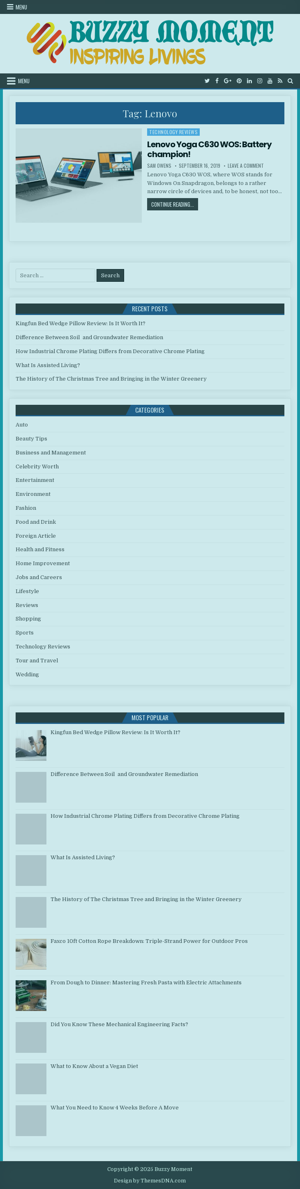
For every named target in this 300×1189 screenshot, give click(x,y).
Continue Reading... (174, 204)
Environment (33, 494)
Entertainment (35, 480)
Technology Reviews (173, 131)
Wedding (27, 674)
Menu (21, 7)
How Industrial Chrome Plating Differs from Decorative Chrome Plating (110, 351)
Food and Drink (36, 522)
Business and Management (51, 453)
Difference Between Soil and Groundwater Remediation (89, 337)
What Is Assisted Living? (48, 365)
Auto (22, 425)
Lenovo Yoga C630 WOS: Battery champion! (209, 149)
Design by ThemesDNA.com (150, 1181)
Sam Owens (159, 165)
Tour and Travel (37, 660)
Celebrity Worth (37, 466)
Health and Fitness (40, 549)
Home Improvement (43, 563)
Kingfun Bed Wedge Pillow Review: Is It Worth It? (80, 323)
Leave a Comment (246, 165)
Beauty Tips (31, 439)
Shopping (28, 619)
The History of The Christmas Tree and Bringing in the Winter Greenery (111, 379)
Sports (25, 633)
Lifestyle (27, 591)
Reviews (27, 605)
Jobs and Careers (39, 577)
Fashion (26, 508)
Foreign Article (36, 536)
